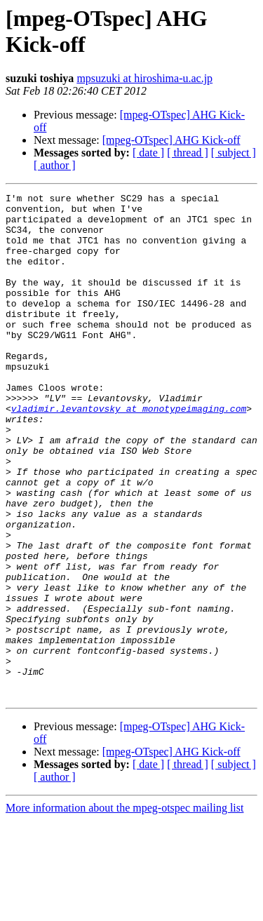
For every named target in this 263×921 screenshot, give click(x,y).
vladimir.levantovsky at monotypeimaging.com (128, 452)
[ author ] (55, 165)
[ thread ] (187, 153)
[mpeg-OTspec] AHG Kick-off (171, 140)
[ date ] (148, 153)
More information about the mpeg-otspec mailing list (124, 909)
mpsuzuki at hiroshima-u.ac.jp (144, 78)
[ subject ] (233, 153)
